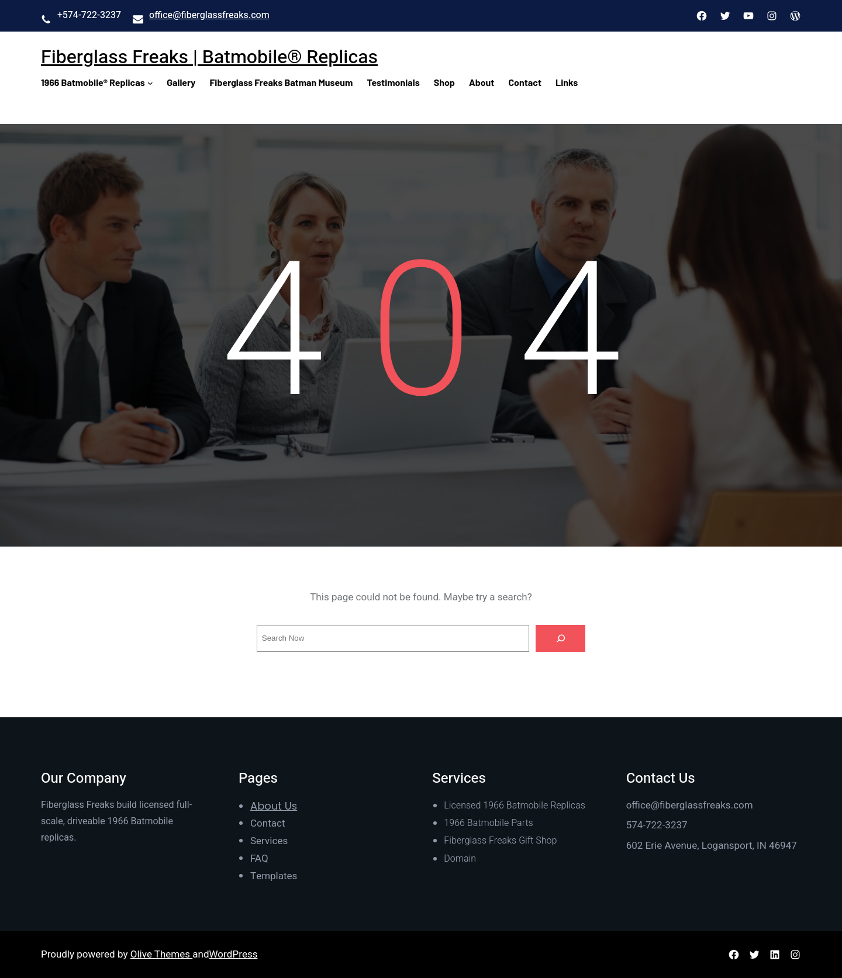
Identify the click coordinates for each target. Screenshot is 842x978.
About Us (273, 806)
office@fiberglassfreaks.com (209, 15)
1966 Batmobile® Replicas (93, 82)
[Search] (561, 638)
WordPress (233, 954)
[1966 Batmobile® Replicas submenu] (150, 82)
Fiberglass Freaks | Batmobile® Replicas (209, 57)
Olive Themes (161, 954)
